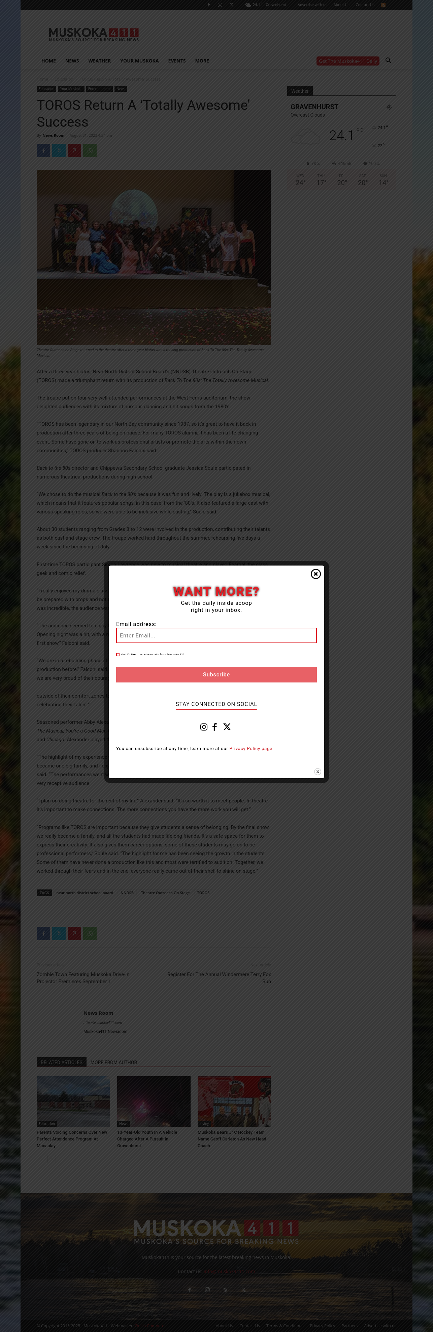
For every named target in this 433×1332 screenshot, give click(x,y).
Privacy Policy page (251, 748)
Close (316, 574)
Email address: (136, 624)
